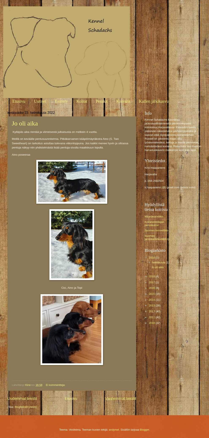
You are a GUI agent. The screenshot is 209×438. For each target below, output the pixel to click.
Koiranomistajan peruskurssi (154, 223)
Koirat (81, 101)
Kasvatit (123, 101)
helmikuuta (159, 262)
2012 (152, 311)
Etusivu (18, 101)
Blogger (144, 429)
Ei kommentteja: (56, 385)
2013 (152, 305)
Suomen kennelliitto (156, 230)
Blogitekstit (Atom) (26, 406)
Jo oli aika (25, 123)
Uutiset (40, 101)
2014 (152, 299)
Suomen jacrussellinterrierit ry (157, 237)
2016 (152, 288)
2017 (152, 282)
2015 (152, 293)
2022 (152, 257)
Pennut (102, 101)
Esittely (61, 101)
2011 (152, 317)
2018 (152, 276)
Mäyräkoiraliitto (154, 216)
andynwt (114, 429)
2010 (152, 323)
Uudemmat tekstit (22, 398)
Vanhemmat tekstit (120, 398)
